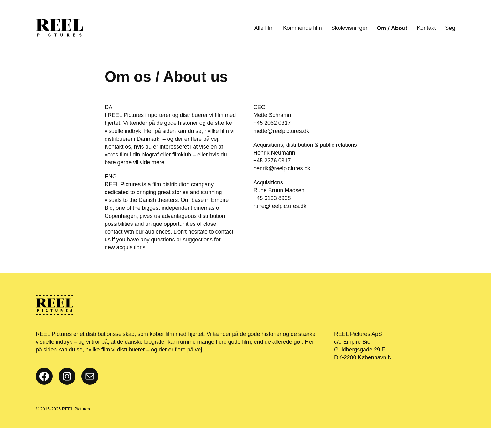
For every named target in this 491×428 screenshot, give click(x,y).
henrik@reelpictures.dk (281, 168)
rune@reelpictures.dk (279, 206)
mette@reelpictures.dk (281, 131)
